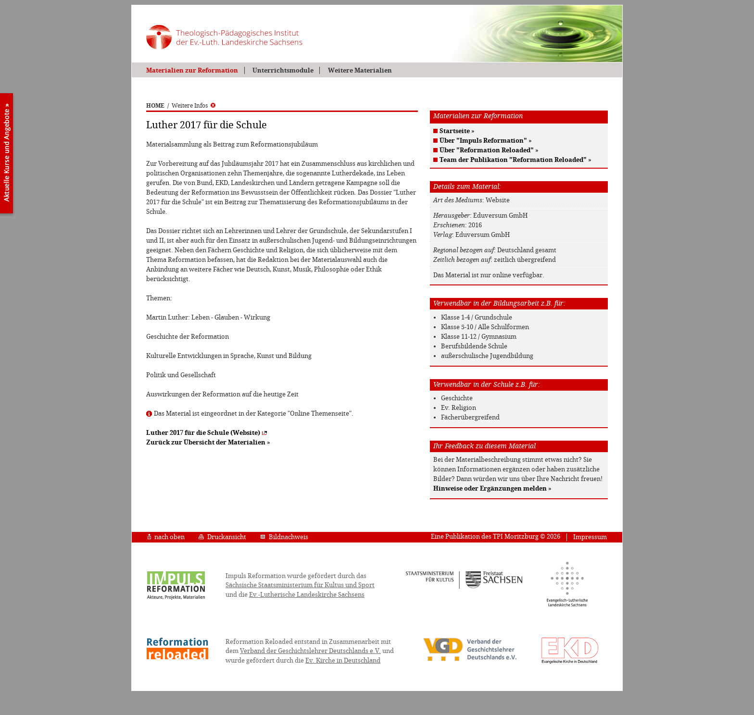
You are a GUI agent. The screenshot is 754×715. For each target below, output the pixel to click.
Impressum (590, 537)
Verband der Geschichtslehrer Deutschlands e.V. (310, 650)
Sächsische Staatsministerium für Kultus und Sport (300, 585)
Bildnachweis (284, 537)
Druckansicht (222, 537)
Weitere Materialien (360, 70)
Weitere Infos (193, 105)
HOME (155, 105)
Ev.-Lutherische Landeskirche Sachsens (306, 594)
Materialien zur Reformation (192, 70)
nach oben (166, 537)
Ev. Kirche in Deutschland (342, 660)
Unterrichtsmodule (283, 70)
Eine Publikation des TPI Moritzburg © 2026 (495, 536)
